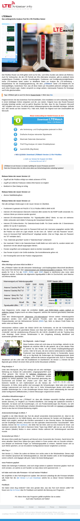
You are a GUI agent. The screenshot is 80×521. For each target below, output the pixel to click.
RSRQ (31, 272)
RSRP (25, 272)
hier (51, 95)
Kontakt (31, 507)
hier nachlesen (22, 425)
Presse (52, 507)
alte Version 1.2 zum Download (28, 478)
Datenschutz (63, 507)
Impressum (41, 507)
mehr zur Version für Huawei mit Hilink (38, 159)
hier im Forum (15, 490)
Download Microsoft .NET (38, 161)
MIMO (41, 321)
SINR (41, 272)
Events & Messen (18, 507)
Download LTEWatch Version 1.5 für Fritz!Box (44, 155)
